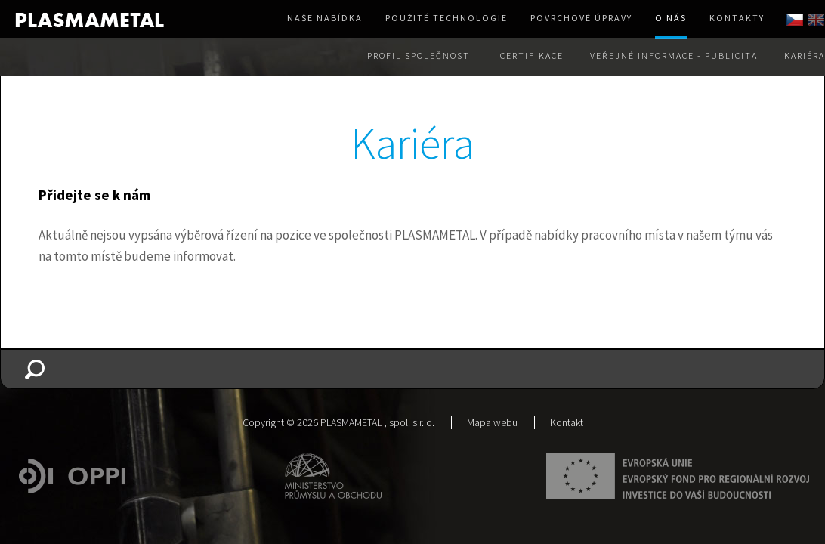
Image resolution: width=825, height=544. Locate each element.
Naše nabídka (325, 17)
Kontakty (737, 17)
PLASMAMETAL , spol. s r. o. (377, 422)
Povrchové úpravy (581, 17)
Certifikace (532, 55)
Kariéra (804, 55)
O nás (671, 17)
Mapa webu (492, 422)
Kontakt (566, 422)
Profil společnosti (420, 55)
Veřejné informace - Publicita (674, 55)
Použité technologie (446, 17)
